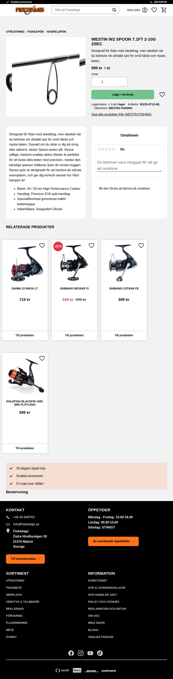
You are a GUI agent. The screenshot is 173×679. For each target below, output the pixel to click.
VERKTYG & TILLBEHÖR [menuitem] (22, 601)
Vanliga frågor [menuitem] (100, 637)
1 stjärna (99, 149)
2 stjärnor (103, 149)
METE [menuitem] (10, 630)
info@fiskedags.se (26, 524)
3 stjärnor (106, 149)
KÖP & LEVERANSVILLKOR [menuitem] (106, 587)
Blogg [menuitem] (93, 630)
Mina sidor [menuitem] (96, 622)
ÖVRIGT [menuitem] (11, 637)
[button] (154, 10)
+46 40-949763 (24, 517)
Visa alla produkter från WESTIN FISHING (121, 114)
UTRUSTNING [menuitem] (15, 580)
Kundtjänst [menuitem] (97, 580)
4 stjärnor (110, 149)
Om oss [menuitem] (93, 615)
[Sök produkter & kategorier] (81, 10)
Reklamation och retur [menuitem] (107, 608)
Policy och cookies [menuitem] (103, 601)
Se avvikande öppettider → (113, 541)
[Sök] (114, 10)
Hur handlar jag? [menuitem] (102, 594)
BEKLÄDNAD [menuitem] (15, 608)
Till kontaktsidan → (25, 558)
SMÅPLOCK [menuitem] (14, 594)
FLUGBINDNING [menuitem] (16, 622)
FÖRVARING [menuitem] (14, 615)
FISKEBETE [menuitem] (14, 587)
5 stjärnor (113, 149)
